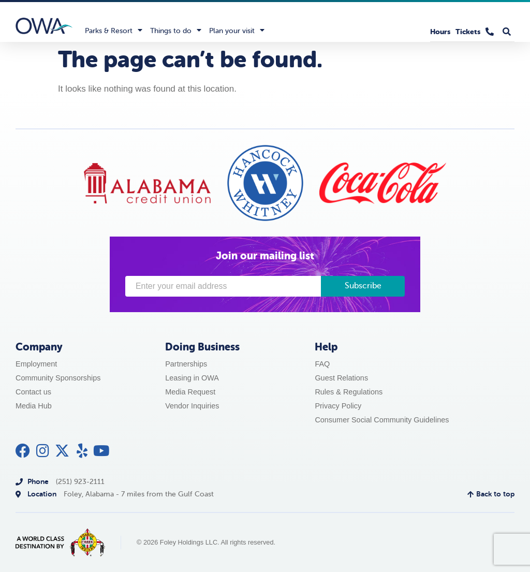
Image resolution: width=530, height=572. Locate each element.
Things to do (175, 30)
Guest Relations (341, 378)
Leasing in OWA (192, 378)
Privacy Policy (338, 406)
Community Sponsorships (58, 378)
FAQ (322, 364)
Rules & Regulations (348, 392)
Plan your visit (236, 30)
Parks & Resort (113, 30)
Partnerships (186, 364)
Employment (36, 364)
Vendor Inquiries (192, 406)
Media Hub (34, 406)
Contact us (33, 392)
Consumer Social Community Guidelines (382, 420)
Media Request (190, 392)
